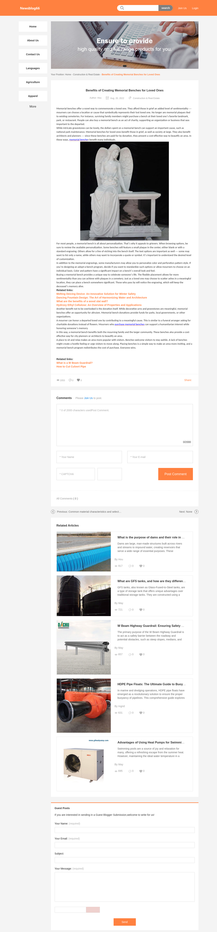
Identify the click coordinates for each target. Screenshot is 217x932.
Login (195, 8)
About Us (33, 40)
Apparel (33, 96)
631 (117, 710)
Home (68, 74)
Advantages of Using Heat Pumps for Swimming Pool (153, 738)
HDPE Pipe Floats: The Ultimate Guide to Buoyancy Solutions (159, 681)
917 (117, 566)
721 (117, 609)
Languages (33, 68)
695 (117, 767)
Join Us (182, 8)
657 (117, 653)
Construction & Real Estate (86, 74)
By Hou (117, 559)
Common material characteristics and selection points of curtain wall (108, 511)
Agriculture (33, 82)
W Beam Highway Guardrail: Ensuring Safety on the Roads (157, 624)
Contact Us (33, 54)
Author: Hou (95, 98)
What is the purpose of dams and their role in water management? (162, 537)
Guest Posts (62, 802)
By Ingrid (118, 703)
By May (117, 603)
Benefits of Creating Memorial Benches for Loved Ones (131, 74)
